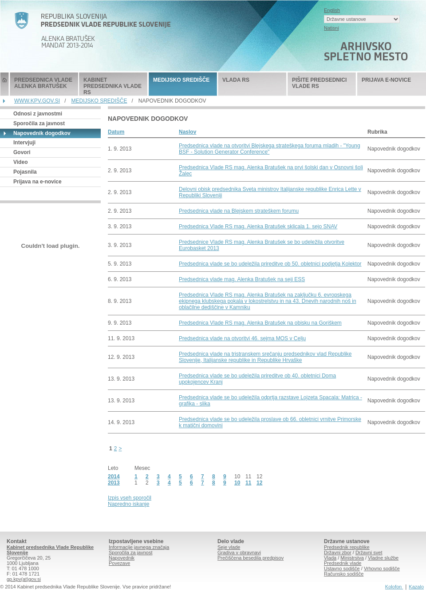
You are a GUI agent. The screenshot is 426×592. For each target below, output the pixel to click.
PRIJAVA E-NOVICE (386, 80)
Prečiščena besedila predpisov (250, 557)
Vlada (330, 557)
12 (259, 483)
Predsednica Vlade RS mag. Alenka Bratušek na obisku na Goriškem (260, 323)
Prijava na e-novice (37, 182)
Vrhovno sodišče (382, 568)
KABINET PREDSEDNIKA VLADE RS (112, 86)
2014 (114, 476)
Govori (22, 152)
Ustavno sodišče (342, 568)
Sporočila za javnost (39, 123)
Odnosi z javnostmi (37, 114)
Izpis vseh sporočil (129, 498)
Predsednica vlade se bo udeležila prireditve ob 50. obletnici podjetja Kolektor (270, 264)
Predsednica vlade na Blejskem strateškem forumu (239, 211)
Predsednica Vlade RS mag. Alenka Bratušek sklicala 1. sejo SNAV (258, 226)
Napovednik (121, 557)
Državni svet (369, 552)
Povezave (119, 563)
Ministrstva (352, 557)
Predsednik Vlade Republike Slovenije (4, 84)
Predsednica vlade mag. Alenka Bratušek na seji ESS (242, 279)
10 (237, 483)
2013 (114, 483)
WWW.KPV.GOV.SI (37, 101)
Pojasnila (25, 172)
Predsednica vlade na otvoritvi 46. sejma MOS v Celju (242, 338)
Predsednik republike (347, 547)
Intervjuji (24, 142)
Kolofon (394, 586)
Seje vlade (228, 547)
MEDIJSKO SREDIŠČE (181, 80)
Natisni (331, 28)
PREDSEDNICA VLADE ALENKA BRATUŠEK (43, 83)
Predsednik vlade (342, 563)
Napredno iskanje (128, 504)
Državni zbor (337, 552)
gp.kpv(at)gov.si (24, 579)
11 (248, 483)
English (332, 10)
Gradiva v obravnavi (239, 552)
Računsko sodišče (343, 573)
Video (20, 162)
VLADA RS (235, 80)
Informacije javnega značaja (139, 547)
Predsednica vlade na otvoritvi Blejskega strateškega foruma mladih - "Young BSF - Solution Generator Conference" (269, 149)
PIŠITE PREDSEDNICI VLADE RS (319, 83)
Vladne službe (383, 557)
